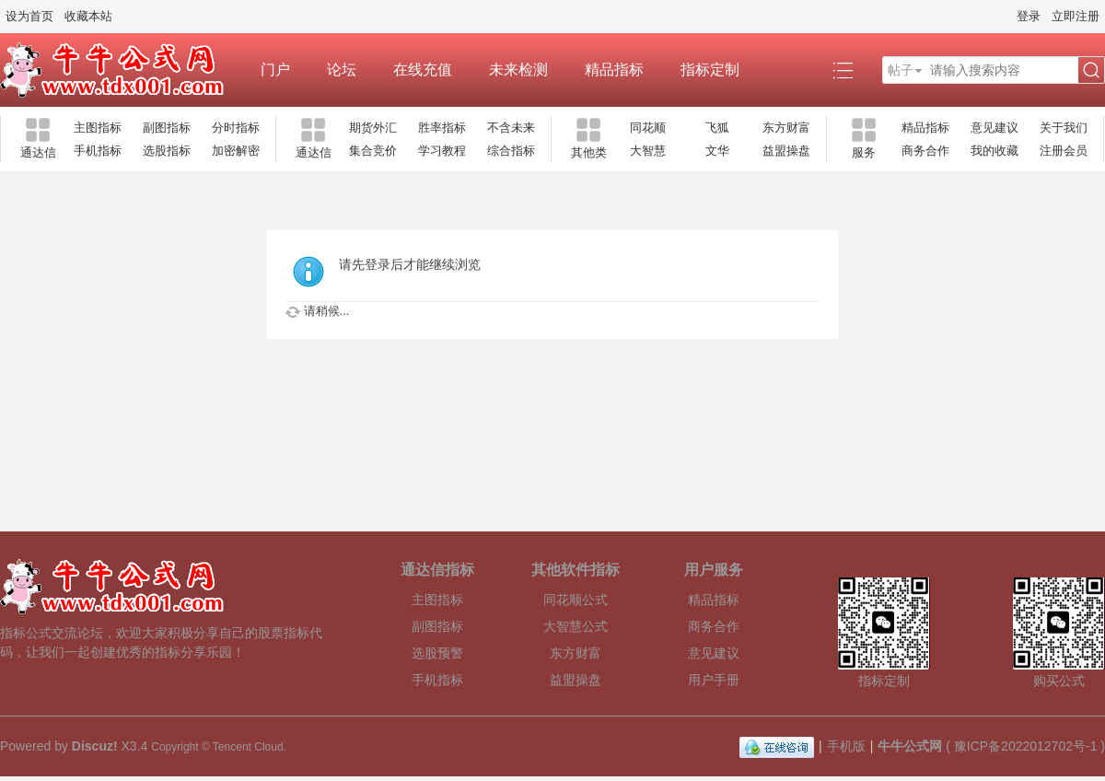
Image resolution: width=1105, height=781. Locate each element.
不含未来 (511, 127)
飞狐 (717, 127)
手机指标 (98, 150)
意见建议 (994, 127)
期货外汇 (373, 127)
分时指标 (236, 127)
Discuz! (95, 746)
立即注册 (1075, 16)
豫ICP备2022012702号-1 (1026, 746)
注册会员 (1064, 150)
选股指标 (167, 150)
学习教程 (442, 150)
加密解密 (236, 150)
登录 (1029, 16)
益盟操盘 (786, 150)
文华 (717, 150)
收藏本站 (88, 16)
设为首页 (29, 16)
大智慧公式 (575, 626)
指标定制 (709, 69)
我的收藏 (994, 150)
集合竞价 (373, 150)
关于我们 (1064, 127)
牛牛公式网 (910, 746)
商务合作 (925, 150)
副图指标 (167, 127)
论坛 (341, 69)
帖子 (900, 70)
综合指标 (511, 150)
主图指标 (98, 127)
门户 (275, 69)
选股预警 (437, 653)
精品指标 (614, 69)
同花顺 (648, 127)
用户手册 (713, 679)
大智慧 (648, 150)
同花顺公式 (575, 599)
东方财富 (786, 127)
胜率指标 (442, 127)
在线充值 (422, 69)
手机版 (846, 746)
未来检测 (518, 69)
